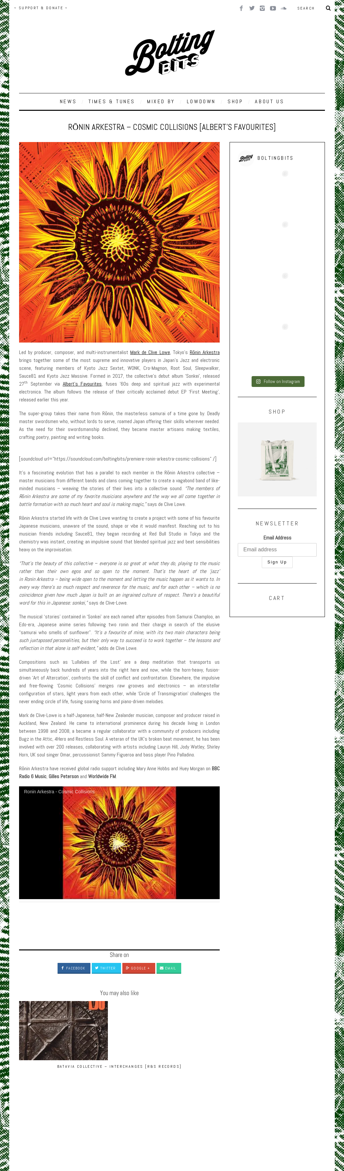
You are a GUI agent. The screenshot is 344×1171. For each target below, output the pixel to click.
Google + (138, 968)
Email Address (277, 412)
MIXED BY (161, 101)
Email (168, 968)
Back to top (32, 1124)
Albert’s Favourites (82, 383)
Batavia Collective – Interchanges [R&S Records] (49, 1072)
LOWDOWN (201, 101)
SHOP (235, 101)
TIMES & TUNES (111, 101)
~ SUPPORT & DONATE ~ (41, 8)
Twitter (105, 968)
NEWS (68, 101)
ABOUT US (269, 101)
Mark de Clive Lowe (150, 352)
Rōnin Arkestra (205, 352)
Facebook (73, 968)
